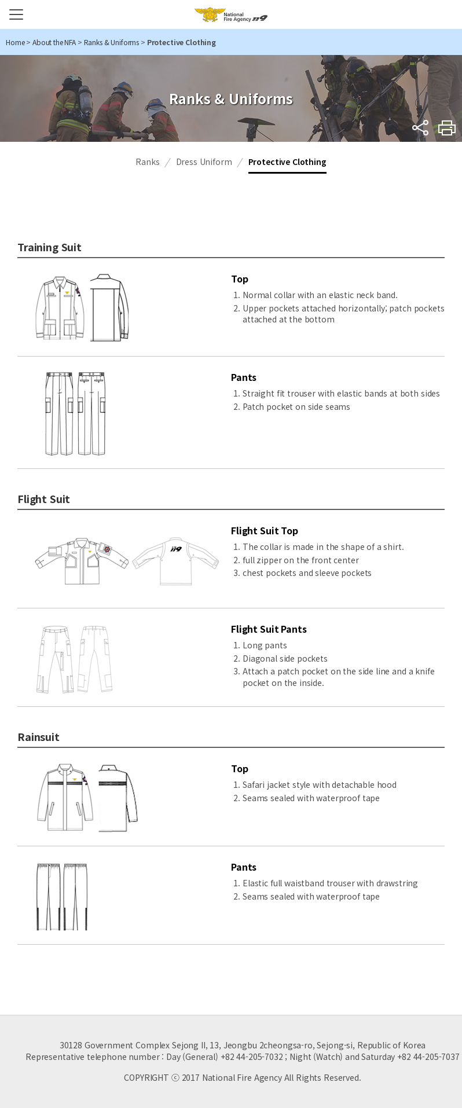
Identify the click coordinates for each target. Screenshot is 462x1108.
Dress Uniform (204, 161)
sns (421, 128)
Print (447, 128)
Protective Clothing (287, 161)
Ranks (147, 161)
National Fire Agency (231, 14)
